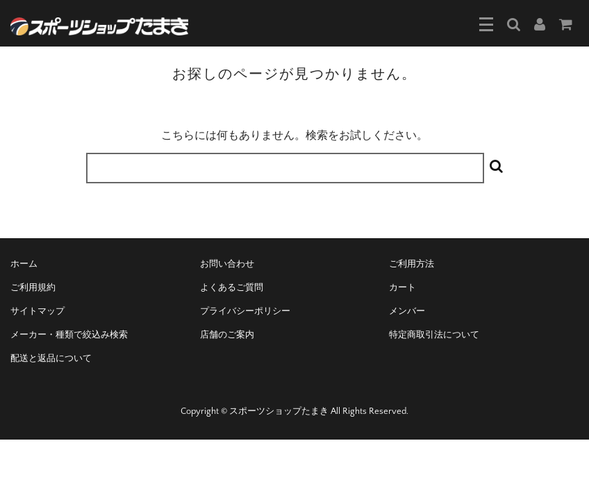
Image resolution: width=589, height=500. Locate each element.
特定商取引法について (434, 335)
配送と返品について (51, 358)
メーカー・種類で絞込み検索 (69, 335)
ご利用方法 (411, 264)
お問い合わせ (227, 264)
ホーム (24, 264)
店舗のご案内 (227, 335)
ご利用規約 (33, 287)
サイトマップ (37, 311)
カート (402, 287)
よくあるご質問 (231, 287)
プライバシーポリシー (245, 311)
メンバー (407, 311)
